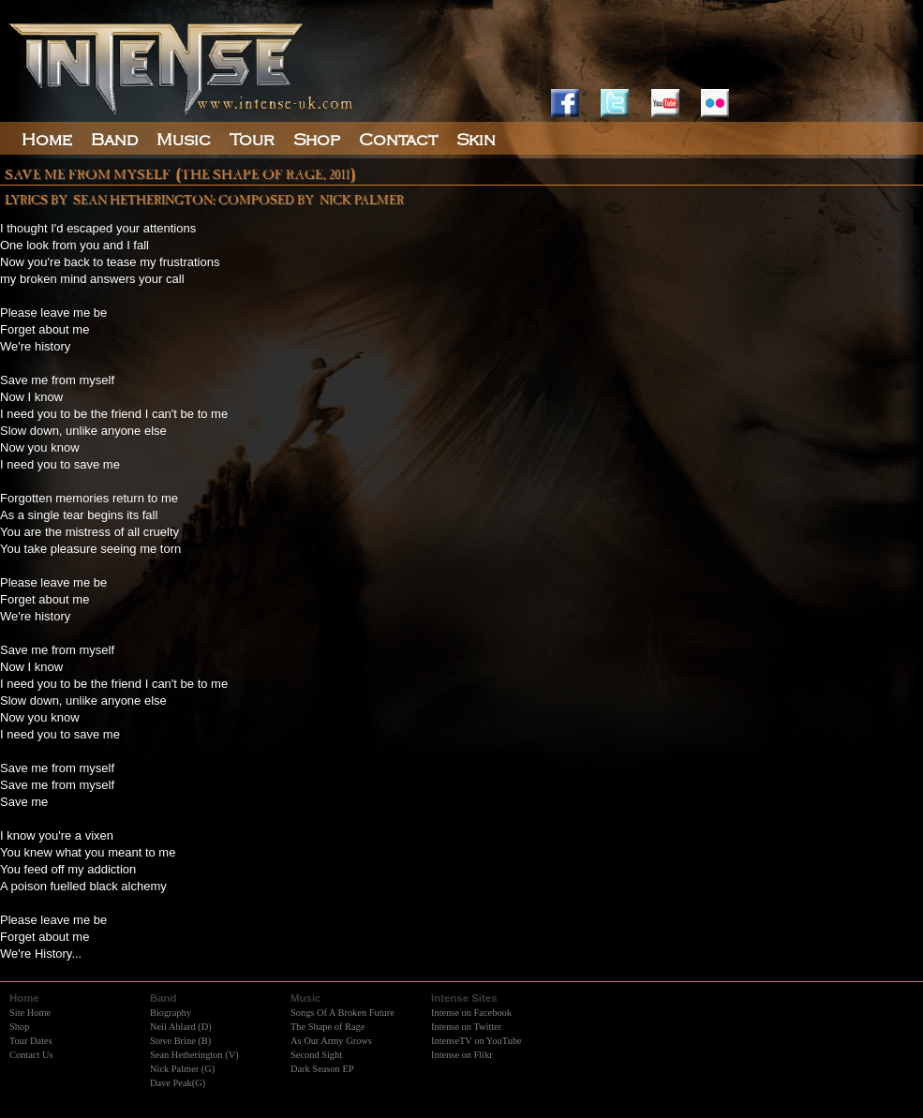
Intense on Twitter (466, 1026)
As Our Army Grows (331, 1041)
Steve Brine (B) (180, 1041)
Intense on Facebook (471, 1012)
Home (47, 139)
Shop (19, 1026)
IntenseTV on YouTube (476, 1041)
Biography (170, 1012)
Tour (252, 139)
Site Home (30, 1012)
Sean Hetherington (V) (194, 1055)
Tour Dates (30, 1041)
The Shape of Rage (327, 1026)
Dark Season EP (322, 1069)
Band (114, 139)
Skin (476, 139)
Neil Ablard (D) (181, 1026)
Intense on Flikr (462, 1055)
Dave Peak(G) (177, 1083)
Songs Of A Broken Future (342, 1012)
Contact (398, 139)
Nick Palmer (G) (182, 1069)
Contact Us (30, 1055)
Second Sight (316, 1055)
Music (183, 139)
